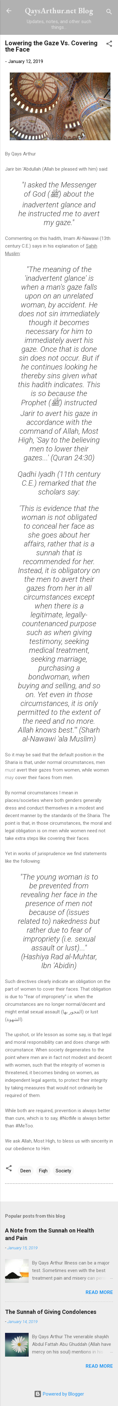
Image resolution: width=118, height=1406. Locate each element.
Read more (99, 1292)
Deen (25, 1171)
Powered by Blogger (59, 1394)
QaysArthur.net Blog (59, 11)
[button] (109, 45)
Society (63, 1171)
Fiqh (43, 1171)
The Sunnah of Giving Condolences (50, 1311)
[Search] (109, 12)
